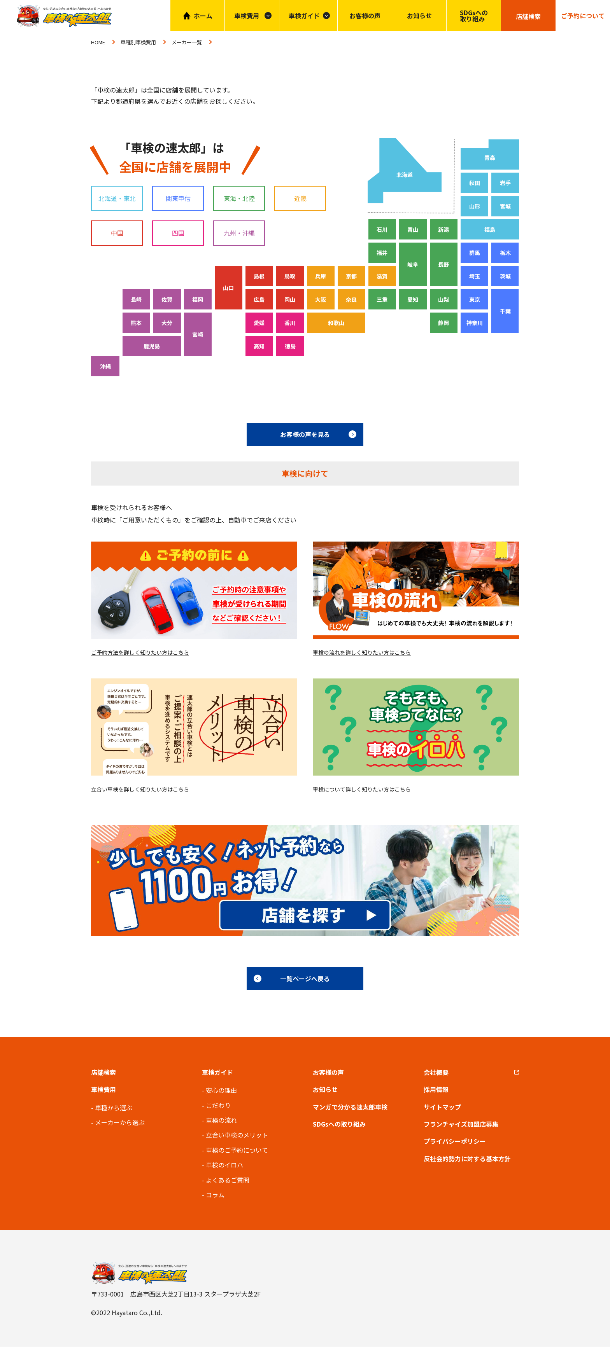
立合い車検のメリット (237, 1137)
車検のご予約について (237, 1152)
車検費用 (103, 1091)
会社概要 (436, 1074)
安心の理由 (221, 1092)
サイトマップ (442, 1108)
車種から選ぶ (113, 1109)
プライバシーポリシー (455, 1143)
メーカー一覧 (187, 42)
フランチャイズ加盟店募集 (461, 1126)
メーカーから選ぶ (120, 1124)
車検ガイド (304, 15)
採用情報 (436, 1091)
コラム (215, 1197)
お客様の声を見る (305, 434)
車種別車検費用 (138, 42)
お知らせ (419, 15)
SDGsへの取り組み (474, 15)
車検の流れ (221, 1122)
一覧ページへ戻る (305, 981)
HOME (98, 42)
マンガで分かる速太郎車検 (350, 1108)
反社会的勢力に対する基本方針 (467, 1160)
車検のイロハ (224, 1167)
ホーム (203, 15)
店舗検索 (103, 1074)
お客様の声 (364, 15)
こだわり (218, 1107)
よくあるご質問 (227, 1182)
